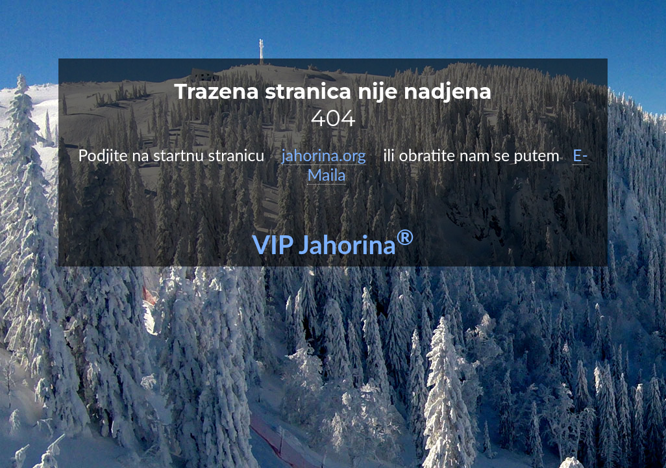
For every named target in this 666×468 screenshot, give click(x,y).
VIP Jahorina (333, 244)
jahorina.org (324, 154)
